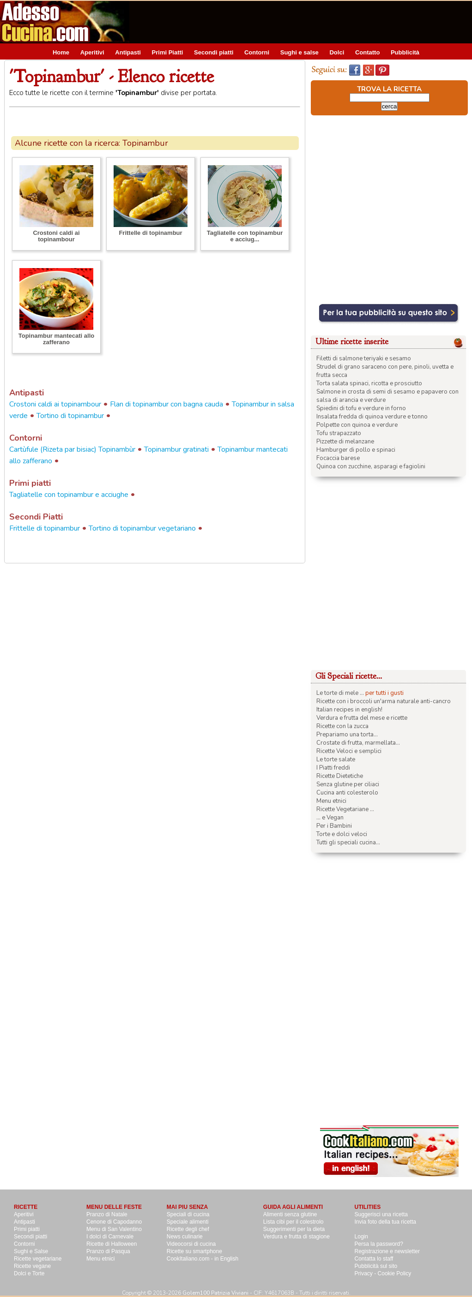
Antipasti (128, 52)
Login (361, 1236)
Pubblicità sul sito (376, 1266)
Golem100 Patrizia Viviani (215, 1293)
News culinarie (185, 1236)
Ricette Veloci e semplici (348, 751)
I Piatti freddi (333, 768)
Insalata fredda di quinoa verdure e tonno (372, 416)
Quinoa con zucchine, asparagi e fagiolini (370, 466)
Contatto (367, 52)
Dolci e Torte (29, 1273)
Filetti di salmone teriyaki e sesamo (363, 358)
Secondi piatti (213, 52)
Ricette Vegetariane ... (345, 809)
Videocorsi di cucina (191, 1244)
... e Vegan (330, 817)
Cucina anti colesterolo (347, 793)
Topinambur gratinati (176, 449)
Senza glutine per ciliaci (347, 784)
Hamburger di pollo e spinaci (355, 450)
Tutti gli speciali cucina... (348, 842)
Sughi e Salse (31, 1251)
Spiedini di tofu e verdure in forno (361, 408)
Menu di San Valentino (114, 1229)
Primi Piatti (167, 52)
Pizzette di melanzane (345, 441)
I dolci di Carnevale (109, 1236)
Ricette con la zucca (342, 726)
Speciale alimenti (188, 1222)
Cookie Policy (394, 1273)
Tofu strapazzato (338, 433)
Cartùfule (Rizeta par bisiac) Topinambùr (72, 449)
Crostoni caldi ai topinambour (55, 404)
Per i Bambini (334, 826)
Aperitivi (92, 52)
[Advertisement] (94, 212)
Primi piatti (27, 1229)
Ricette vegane (32, 1266)
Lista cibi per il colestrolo (293, 1222)
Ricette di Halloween (111, 1244)
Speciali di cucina (188, 1214)
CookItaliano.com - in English (202, 1258)
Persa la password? (379, 1244)
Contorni (256, 52)
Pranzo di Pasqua (108, 1251)
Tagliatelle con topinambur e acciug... (245, 236)
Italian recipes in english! (349, 709)
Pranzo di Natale (106, 1214)
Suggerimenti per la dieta (294, 1229)
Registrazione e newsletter (387, 1251)
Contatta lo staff (374, 1258)
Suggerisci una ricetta (381, 1214)
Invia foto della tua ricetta (385, 1222)
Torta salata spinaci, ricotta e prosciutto (369, 383)
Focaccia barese (338, 458)
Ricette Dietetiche (339, 776)
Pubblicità (405, 52)
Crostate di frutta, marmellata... (358, 743)
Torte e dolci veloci (341, 834)
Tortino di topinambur (70, 416)
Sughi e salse (299, 52)
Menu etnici (331, 801)
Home (61, 52)
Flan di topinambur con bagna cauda (166, 404)
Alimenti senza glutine (290, 1214)
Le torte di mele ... (340, 693)
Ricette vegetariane (37, 1258)
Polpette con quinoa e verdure (357, 425)
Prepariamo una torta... (347, 734)
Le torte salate (335, 759)
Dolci (336, 52)
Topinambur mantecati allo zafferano (56, 339)
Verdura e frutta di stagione (296, 1236)
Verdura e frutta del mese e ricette (361, 718)
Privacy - (366, 1273)
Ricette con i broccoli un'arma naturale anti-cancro (383, 701)
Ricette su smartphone (194, 1251)
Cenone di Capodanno (114, 1222)
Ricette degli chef (188, 1229)
